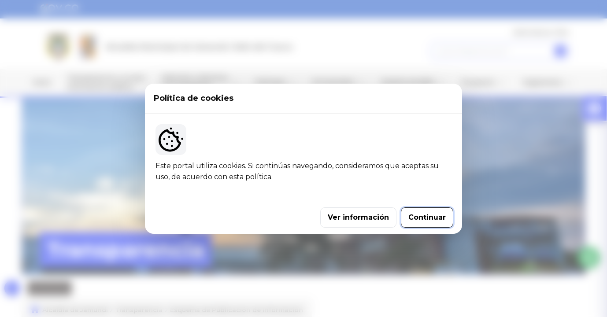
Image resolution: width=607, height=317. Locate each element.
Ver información (358, 217)
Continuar (427, 217)
